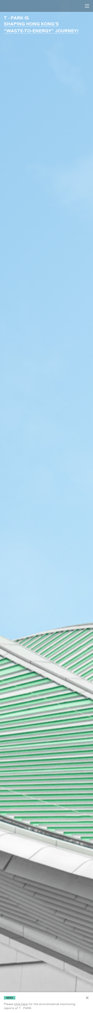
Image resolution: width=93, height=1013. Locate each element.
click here (21, 1004)
